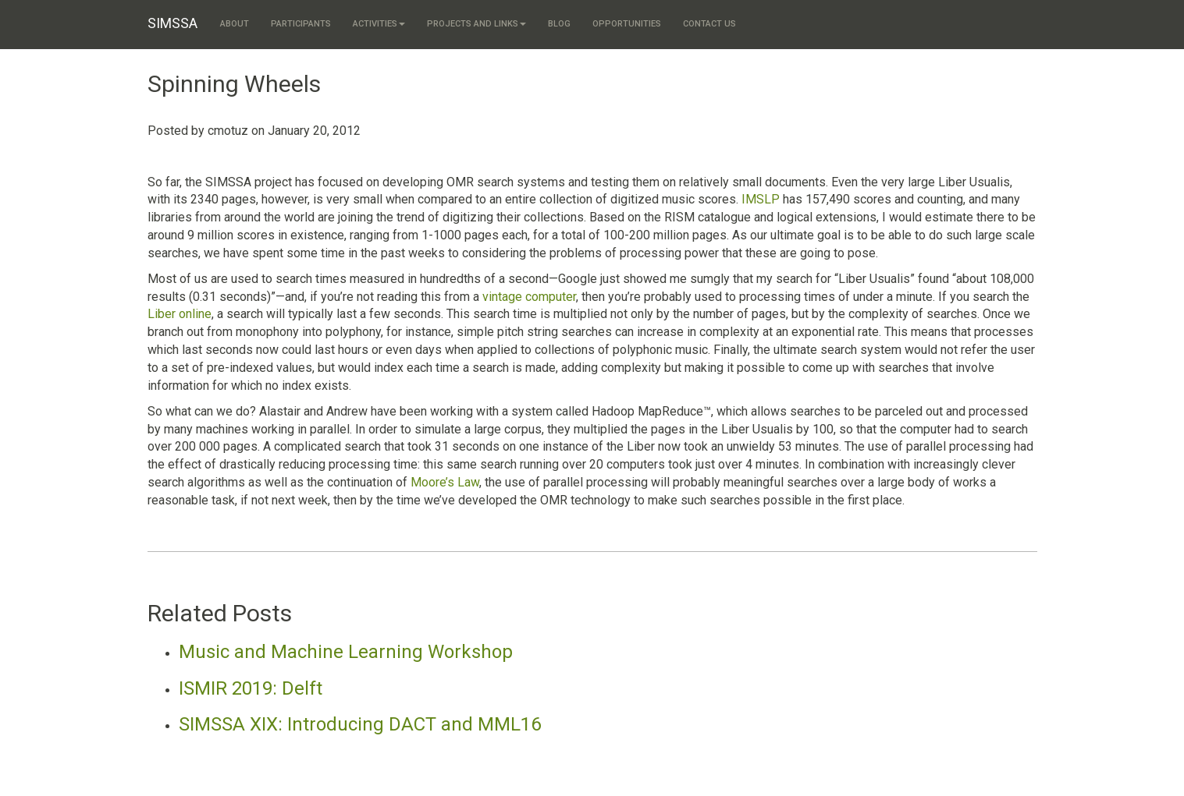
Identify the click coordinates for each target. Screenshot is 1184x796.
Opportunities (626, 24)
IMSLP (760, 199)
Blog (559, 24)
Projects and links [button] (476, 24)
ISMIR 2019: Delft (250, 688)
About (234, 24)
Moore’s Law (445, 482)
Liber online (180, 313)
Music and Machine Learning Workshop (346, 652)
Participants (301, 24)
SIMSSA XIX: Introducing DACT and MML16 (360, 724)
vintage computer (529, 296)
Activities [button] (379, 24)
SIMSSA (172, 23)
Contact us (709, 24)
